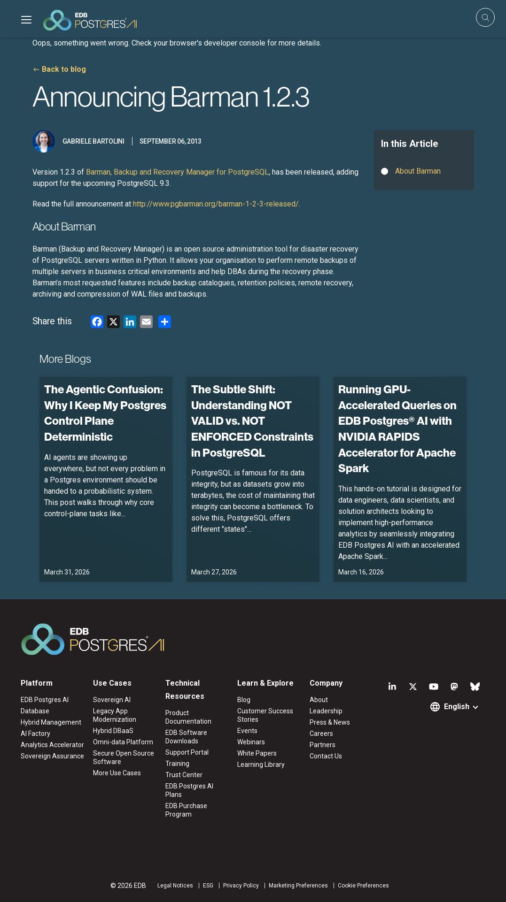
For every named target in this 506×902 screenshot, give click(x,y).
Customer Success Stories (265, 715)
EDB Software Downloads (186, 737)
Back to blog (64, 69)
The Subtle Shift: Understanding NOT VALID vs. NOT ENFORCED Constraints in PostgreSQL (252, 420)
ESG (208, 885)
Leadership (326, 711)
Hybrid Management (51, 722)
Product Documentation (188, 717)
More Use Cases (117, 773)
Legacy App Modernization (114, 715)
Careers (321, 733)
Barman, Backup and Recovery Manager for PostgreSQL (177, 172)
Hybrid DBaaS (113, 730)
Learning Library (261, 764)
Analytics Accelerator (52, 745)
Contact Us (326, 756)
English (456, 706)
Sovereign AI (112, 699)
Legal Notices (175, 885)
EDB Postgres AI (45, 699)
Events (247, 730)
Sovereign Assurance (52, 756)
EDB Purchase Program (186, 810)
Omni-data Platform (123, 742)
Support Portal (187, 752)
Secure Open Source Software (123, 757)
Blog (243, 699)
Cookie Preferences (363, 885)
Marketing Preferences (298, 885)
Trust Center (183, 775)
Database (35, 711)
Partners (322, 745)
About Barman (418, 171)
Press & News (330, 722)
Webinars (251, 742)
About (319, 699)
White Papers (257, 753)
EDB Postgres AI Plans (189, 790)
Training (177, 763)
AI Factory (35, 733)
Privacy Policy (241, 885)
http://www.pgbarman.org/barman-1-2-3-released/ (216, 203)
